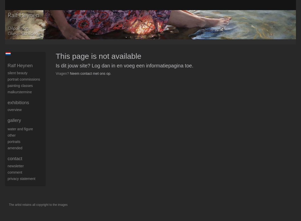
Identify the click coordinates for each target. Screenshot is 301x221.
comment (15, 172)
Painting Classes (20, 86)
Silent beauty (18, 73)
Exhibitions (18, 102)
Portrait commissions (24, 79)
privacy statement (21, 179)
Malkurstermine (20, 92)
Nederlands (8, 53)
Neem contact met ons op (90, 73)
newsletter (16, 166)
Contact (15, 158)
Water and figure (20, 129)
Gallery (14, 120)
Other (12, 135)
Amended (15, 148)
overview (15, 110)
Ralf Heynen (20, 65)
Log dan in (103, 65)
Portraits (14, 142)
